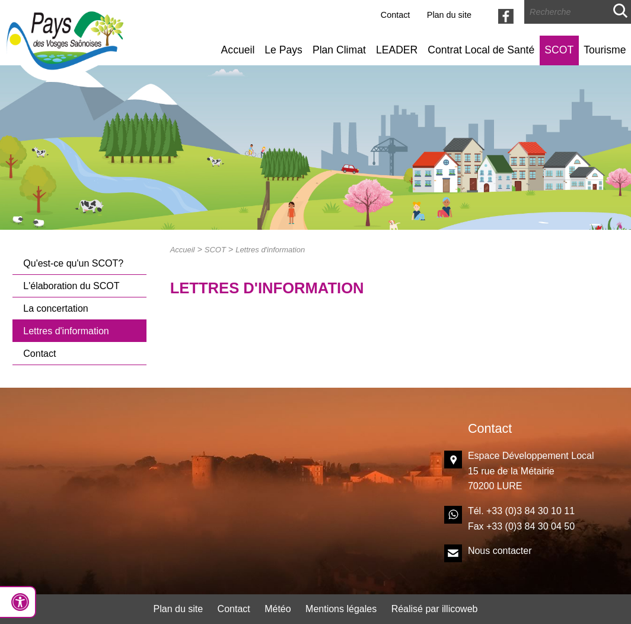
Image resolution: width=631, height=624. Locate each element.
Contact (395, 15)
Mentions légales (341, 609)
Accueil (238, 50)
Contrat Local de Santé (481, 50)
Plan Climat (339, 50)
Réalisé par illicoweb (434, 609)
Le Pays (283, 50)
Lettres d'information (66, 331)
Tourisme (605, 50)
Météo (277, 609)
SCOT (558, 50)
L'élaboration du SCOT (71, 286)
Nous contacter (500, 551)
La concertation (55, 308)
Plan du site (449, 15)
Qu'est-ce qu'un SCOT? (73, 263)
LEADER (397, 50)
